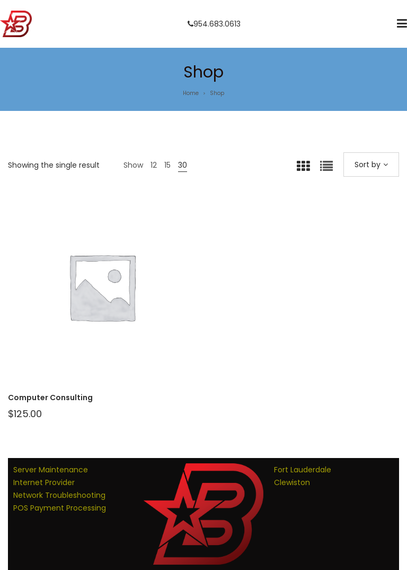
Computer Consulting (50, 397)
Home (191, 93)
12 (154, 165)
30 (182, 165)
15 (167, 165)
